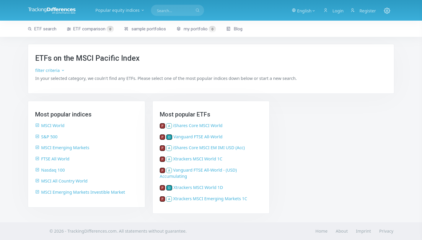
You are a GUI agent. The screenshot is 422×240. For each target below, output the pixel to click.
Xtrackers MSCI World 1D (198, 187)
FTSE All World (52, 159)
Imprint (363, 231)
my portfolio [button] (196, 29)
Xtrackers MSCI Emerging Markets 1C (210, 198)
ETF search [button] (42, 29)
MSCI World (49, 125)
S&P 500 (46, 136)
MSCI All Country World (61, 181)
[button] (303, 10)
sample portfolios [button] (145, 29)
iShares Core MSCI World (197, 125)
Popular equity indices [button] (120, 10)
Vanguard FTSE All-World (197, 136)
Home (321, 231)
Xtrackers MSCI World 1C (197, 159)
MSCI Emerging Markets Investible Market (80, 192)
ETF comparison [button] (90, 29)
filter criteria (50, 70)
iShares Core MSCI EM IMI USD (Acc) (209, 147)
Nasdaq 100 (50, 170)
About (342, 231)
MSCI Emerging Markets (62, 147)
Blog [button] (234, 29)
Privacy (386, 231)
